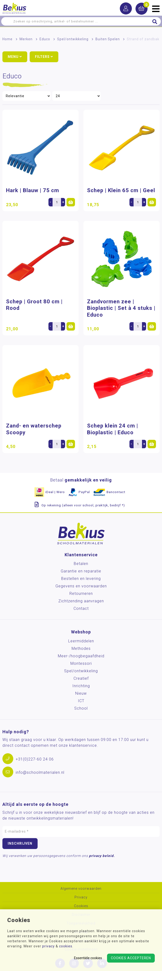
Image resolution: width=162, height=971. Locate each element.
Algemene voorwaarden (81, 888)
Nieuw (81, 693)
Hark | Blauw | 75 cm (32, 190)
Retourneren (81, 593)
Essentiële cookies (88, 958)
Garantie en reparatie (81, 571)
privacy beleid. (102, 856)
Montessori (81, 663)
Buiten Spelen (107, 39)
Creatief (81, 678)
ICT (81, 701)
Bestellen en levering (81, 578)
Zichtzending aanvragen (81, 601)
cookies (65, 946)
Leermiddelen (81, 641)
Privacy (81, 897)
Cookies (81, 906)
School (81, 708)
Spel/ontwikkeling (72, 39)
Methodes (81, 648)
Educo (45, 39)
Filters (44, 57)
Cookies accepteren (131, 958)
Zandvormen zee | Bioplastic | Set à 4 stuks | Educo (121, 308)
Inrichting (81, 686)
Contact (81, 608)
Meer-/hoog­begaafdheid (81, 656)
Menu (15, 57)
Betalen (81, 563)
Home (7, 39)
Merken (26, 39)
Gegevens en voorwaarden (81, 586)
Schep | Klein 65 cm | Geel (121, 190)
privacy (48, 946)
